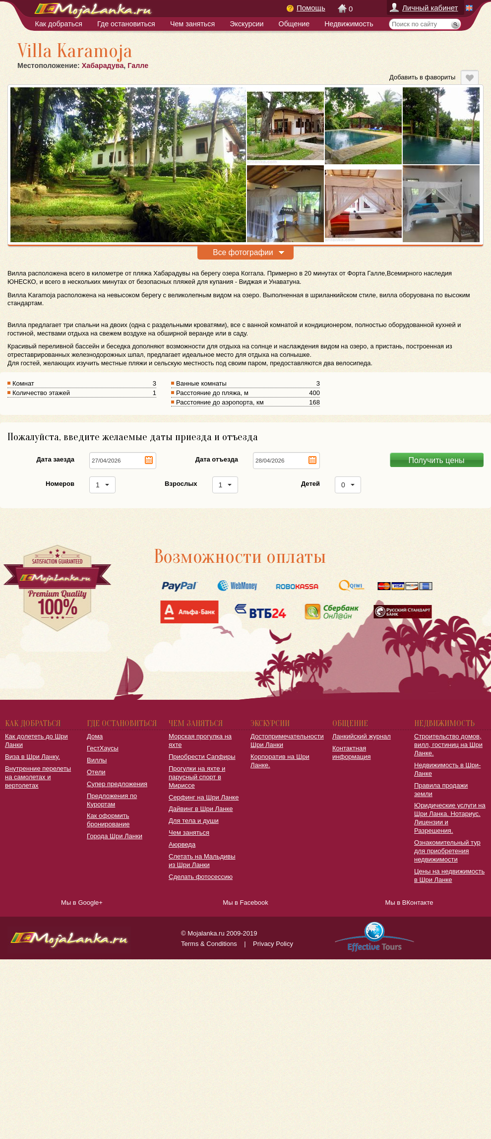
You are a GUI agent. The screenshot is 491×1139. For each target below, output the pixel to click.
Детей (310, 483)
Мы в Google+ (82, 902)
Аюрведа (182, 844)
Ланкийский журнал (361, 736)
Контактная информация (351, 752)
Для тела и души (194, 820)
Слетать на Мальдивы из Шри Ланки (202, 861)
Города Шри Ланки (114, 836)
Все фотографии (243, 252)
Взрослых (181, 483)
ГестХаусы (103, 748)
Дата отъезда (216, 459)
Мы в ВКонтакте (409, 902)
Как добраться (58, 24)
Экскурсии (246, 24)
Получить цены (437, 460)
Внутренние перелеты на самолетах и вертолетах (38, 777)
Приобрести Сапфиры (202, 756)
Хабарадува (103, 65)
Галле (137, 65)
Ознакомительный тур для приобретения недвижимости (447, 851)
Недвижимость (348, 24)
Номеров (60, 483)
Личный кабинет (430, 7)
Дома (95, 736)
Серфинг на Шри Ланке (204, 797)
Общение (294, 24)
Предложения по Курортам (112, 800)
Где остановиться (126, 24)
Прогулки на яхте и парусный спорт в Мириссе (197, 777)
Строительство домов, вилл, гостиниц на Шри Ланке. (448, 745)
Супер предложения (117, 784)
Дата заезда (55, 459)
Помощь (311, 7)
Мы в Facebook (245, 902)
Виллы (97, 760)
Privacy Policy (273, 943)
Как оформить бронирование (108, 820)
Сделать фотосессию (201, 876)
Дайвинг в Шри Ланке (201, 808)
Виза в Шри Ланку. (32, 756)
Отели (96, 772)
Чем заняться (192, 24)
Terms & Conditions (209, 943)
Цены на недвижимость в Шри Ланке (449, 875)
